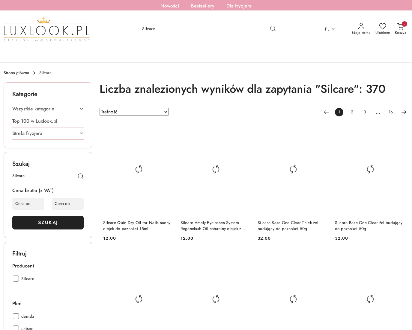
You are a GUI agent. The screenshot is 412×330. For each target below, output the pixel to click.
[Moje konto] (361, 29)
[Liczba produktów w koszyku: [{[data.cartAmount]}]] (400, 29)
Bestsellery (203, 6)
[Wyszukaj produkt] (209, 29)
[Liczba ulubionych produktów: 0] (383, 29)
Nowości (169, 6)
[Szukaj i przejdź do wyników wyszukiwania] (273, 29)
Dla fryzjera (239, 6)
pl (330, 29)
